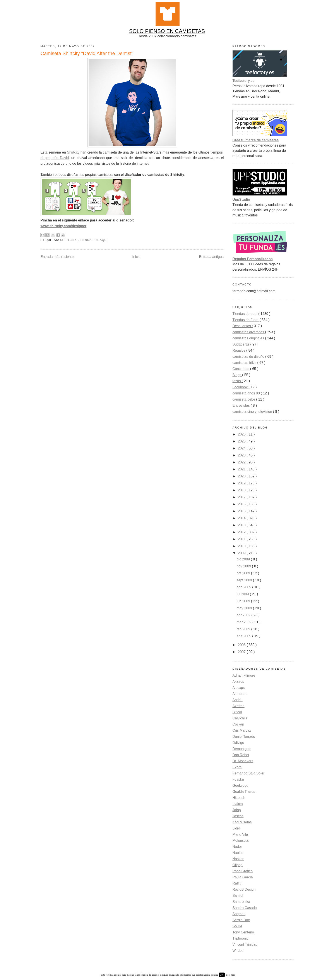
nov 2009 (244, 566)
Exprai (237, 767)
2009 (242, 553)
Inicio (136, 257)
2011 (242, 539)
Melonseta (241, 840)
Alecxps (239, 687)
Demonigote (242, 749)
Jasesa (238, 816)
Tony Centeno (243, 932)
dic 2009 (244, 559)
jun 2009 (244, 601)
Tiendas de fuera (246, 320)
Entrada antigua (211, 257)
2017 (242, 497)
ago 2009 (244, 587)
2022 (242, 462)
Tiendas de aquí (94, 240)
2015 (242, 511)
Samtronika (241, 902)
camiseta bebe (244, 399)
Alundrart (240, 694)
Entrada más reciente (57, 257)
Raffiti (237, 883)
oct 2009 (244, 573)
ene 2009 (244, 636)
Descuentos (242, 326)
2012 (242, 532)
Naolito (238, 853)
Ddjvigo (238, 743)
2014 (242, 518)
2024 (242, 448)
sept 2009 (245, 580)
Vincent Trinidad (245, 944)
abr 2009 (244, 615)
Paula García (243, 877)
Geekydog (240, 785)
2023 (242, 455)
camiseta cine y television (253, 411)
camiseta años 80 (247, 393)
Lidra (236, 828)
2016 (242, 504)
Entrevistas (242, 405)
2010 (242, 546)
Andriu (238, 700)
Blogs (237, 375)
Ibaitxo (238, 804)
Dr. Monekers (243, 761)
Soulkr (237, 926)
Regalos (239, 350)
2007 (242, 652)
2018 (242, 490)
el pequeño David (55, 158)
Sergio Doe (241, 920)
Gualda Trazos (244, 791)
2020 (242, 476)
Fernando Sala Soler (249, 773)
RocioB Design (244, 889)
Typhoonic (240, 938)
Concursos (241, 369)
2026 (242, 434)
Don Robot (241, 755)
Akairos (238, 681)
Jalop (237, 810)
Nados (238, 846)
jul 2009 (243, 594)
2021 (242, 469)
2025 (242, 441)
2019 (242, 483)
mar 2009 (244, 622)
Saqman (239, 914)
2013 (242, 525)
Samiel (238, 895)
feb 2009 (244, 629)
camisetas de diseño (249, 356)
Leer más (230, 974)
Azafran (239, 706)
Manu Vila (240, 834)
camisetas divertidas (249, 332)
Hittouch (239, 798)
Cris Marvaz (242, 730)
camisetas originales (249, 338)
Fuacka (238, 779)
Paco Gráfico (243, 871)
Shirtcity (73, 152)
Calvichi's (240, 718)
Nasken (238, 859)
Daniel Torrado (244, 736)
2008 (242, 645)
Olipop (238, 865)
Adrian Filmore (244, 675)
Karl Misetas (242, 822)
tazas (237, 381)
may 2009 (245, 608)
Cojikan (238, 724)
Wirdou (238, 950)
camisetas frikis (245, 363)
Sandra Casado (245, 908)
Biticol (237, 712)
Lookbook (241, 387)
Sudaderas (241, 344)
